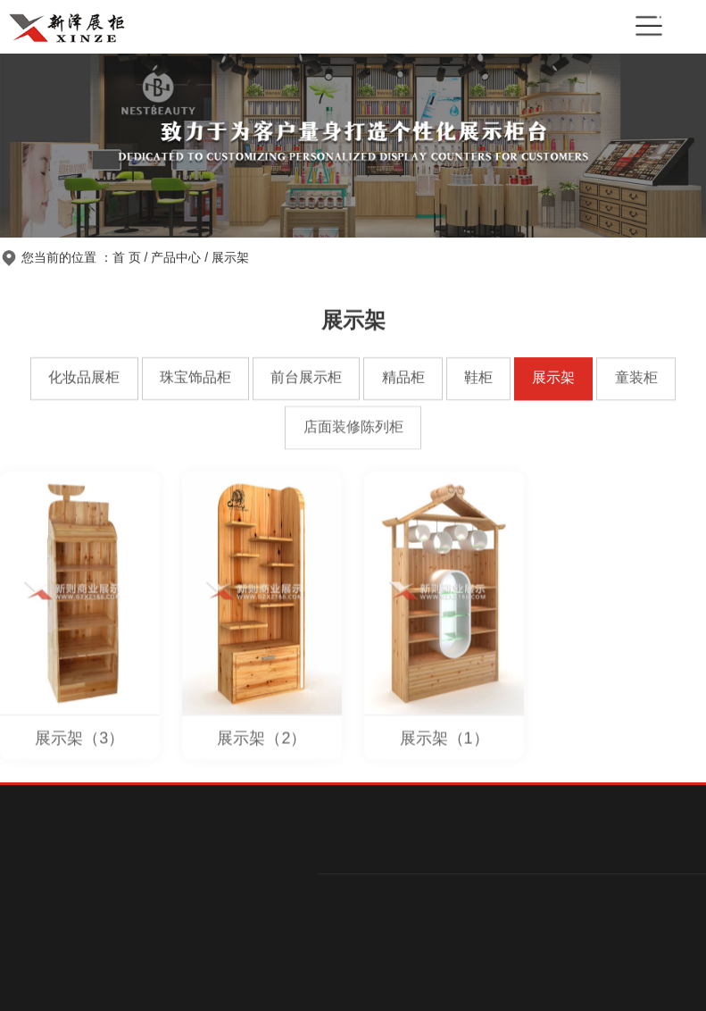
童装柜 (636, 378)
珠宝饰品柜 (195, 378)
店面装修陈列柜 (353, 427)
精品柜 (403, 378)
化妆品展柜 (84, 377)
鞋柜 (478, 378)
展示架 (230, 257)
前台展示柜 (306, 378)
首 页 (126, 257)
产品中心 (176, 257)
